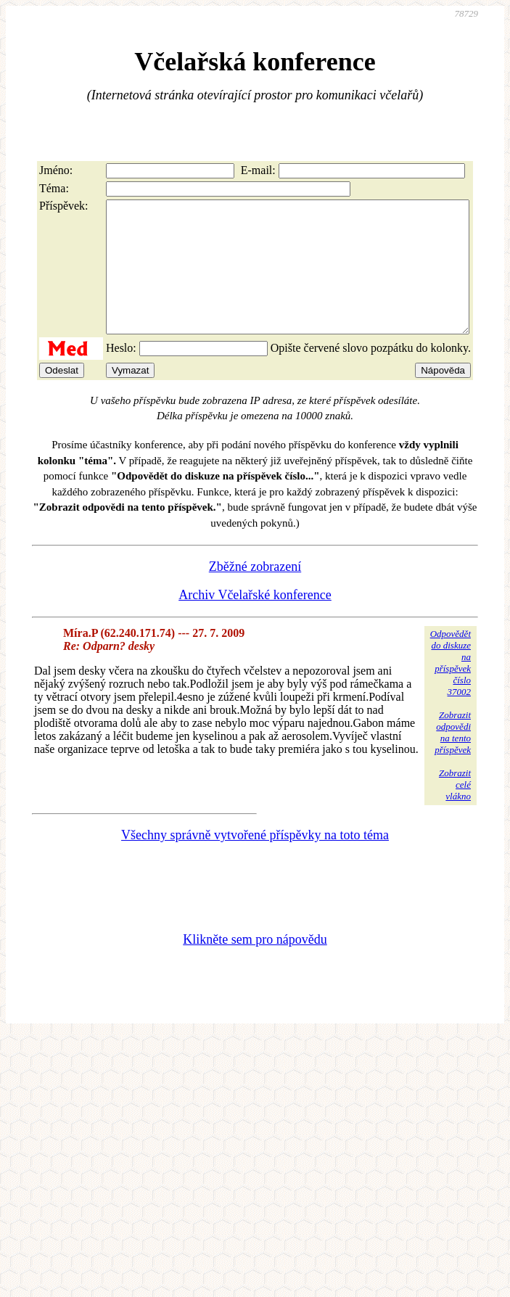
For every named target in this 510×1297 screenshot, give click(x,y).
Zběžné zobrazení (255, 592)
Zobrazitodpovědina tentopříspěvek (453, 758)
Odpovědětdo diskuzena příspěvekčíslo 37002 (450, 688)
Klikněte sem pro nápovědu (254, 965)
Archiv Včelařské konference (255, 621)
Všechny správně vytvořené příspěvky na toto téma (255, 861)
